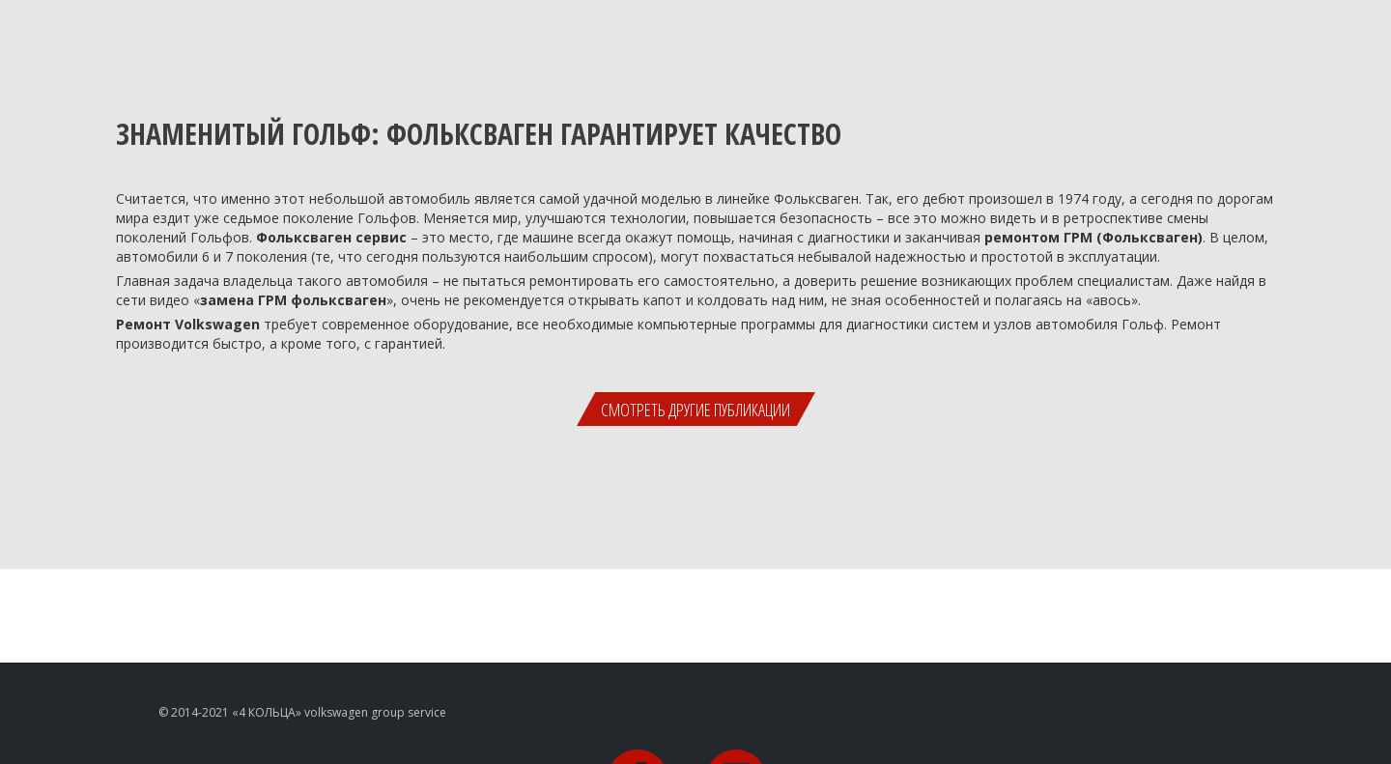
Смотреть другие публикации (695, 409)
